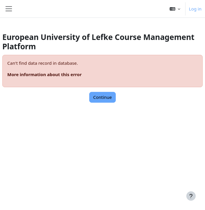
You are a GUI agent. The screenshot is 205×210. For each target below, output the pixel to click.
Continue (102, 97)
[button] (175, 9)
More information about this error (44, 74)
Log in (195, 9)
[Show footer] (191, 196)
